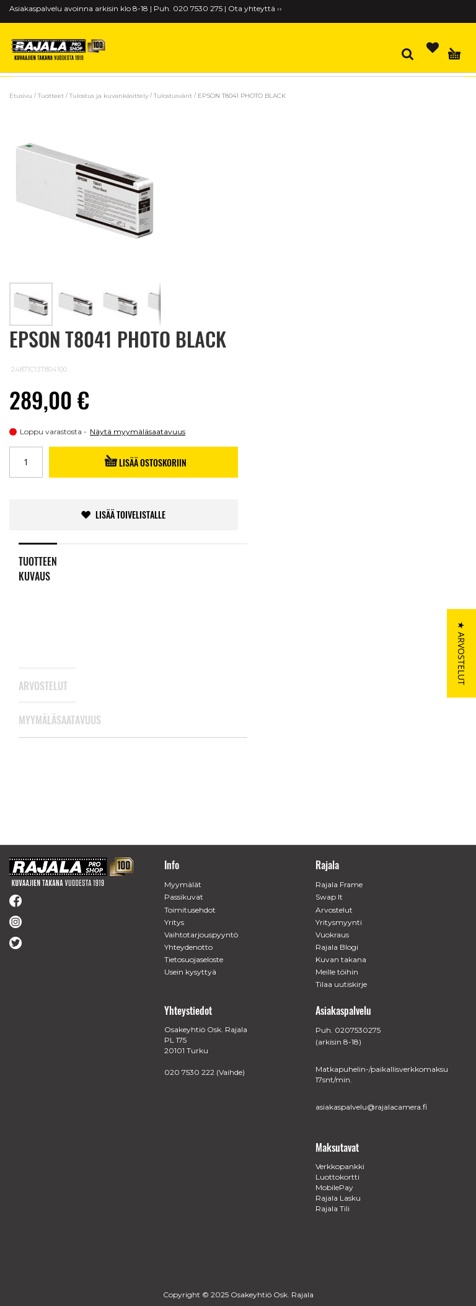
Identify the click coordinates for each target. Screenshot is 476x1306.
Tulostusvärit (173, 96)
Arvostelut (38, 707)
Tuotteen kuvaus (38, 588)
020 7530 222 (189, 1072)
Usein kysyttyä (190, 971)
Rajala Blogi (336, 947)
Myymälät (182, 884)
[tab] (47, 582)
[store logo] (58, 49)
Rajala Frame (339, 884)
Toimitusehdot (190, 909)
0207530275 (358, 1030)
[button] (76, 304)
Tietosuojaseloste (193, 959)
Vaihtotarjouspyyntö (201, 934)
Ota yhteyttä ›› (255, 8)
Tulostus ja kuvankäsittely (108, 96)
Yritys (174, 922)
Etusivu (20, 96)
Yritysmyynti (338, 922)
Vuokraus (332, 934)
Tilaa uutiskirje (341, 984)
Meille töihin (336, 971)
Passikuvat (183, 896)
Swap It (329, 896)
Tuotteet (51, 96)
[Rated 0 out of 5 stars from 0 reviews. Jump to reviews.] (71, 372)
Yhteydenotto (188, 947)
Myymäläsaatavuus (38, 741)
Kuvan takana (340, 959)
